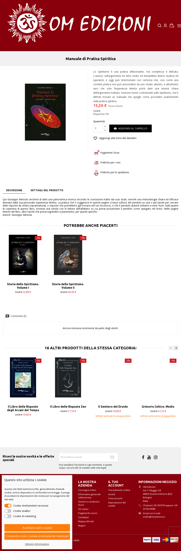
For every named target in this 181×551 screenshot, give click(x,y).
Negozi (81, 525)
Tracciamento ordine (119, 490)
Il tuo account (116, 483)
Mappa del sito (86, 521)
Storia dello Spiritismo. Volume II (68, 286)
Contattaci (83, 517)
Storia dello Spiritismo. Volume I (23, 286)
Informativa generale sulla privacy (89, 496)
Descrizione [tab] (14, 190)
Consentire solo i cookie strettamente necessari (37, 536)
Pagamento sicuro (87, 513)
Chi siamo (83, 509)
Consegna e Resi (87, 490)
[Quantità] (98, 128)
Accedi (111, 494)
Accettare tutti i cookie (37, 528)
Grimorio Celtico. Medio (158, 406)
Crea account (115, 498)
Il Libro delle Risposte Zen (68, 406)
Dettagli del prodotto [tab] (47, 190)
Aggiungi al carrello (130, 128)
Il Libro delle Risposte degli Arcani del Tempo (23, 408)
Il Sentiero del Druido (113, 406)
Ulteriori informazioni (37, 544)
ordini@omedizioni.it (154, 516)
